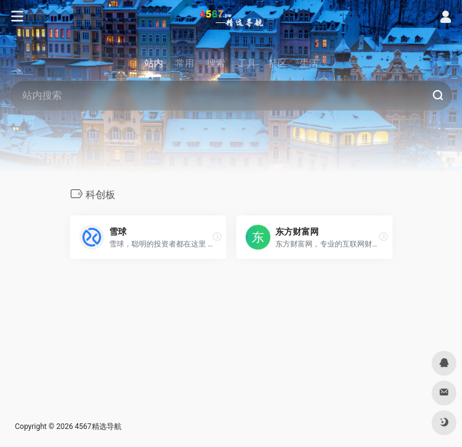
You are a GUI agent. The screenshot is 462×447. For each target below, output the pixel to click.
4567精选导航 (98, 426)
